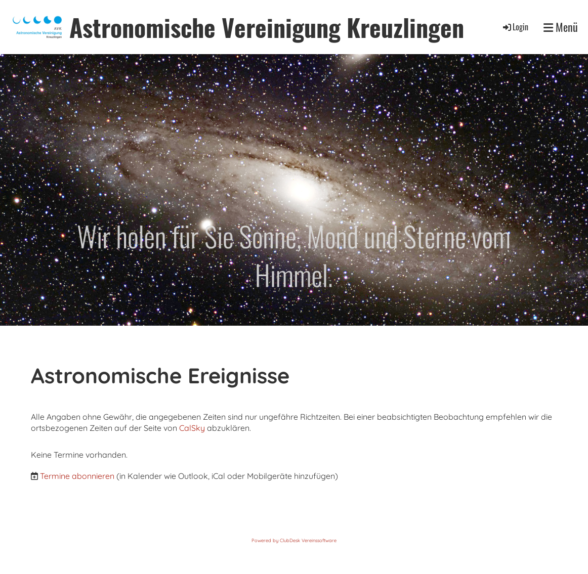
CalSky (193, 428)
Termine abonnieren (77, 476)
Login (514, 27)
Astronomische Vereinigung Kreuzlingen (266, 27)
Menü (560, 27)
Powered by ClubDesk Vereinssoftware (294, 540)
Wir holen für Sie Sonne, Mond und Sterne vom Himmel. (294, 255)
